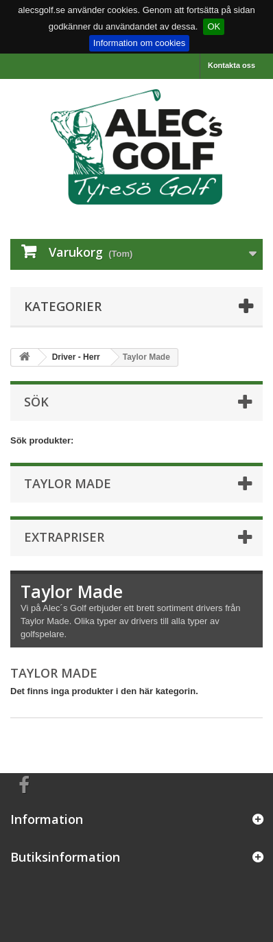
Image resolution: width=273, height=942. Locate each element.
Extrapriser (64, 537)
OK (213, 26)
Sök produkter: (41, 440)
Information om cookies (139, 43)
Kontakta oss (231, 65)
